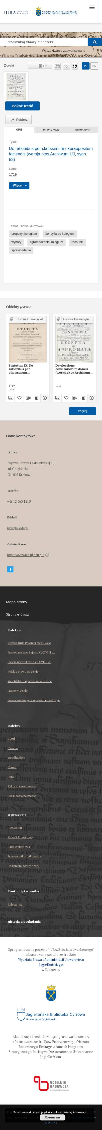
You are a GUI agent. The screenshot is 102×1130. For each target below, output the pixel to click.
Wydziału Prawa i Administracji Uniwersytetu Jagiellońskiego (51, 962)
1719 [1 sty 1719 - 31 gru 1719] (13, 174)
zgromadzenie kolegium (46, 242)
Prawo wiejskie (18, 690)
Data (11, 777)
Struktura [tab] (82, 129)
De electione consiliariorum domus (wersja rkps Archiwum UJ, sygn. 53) (72, 369)
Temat (12, 767)
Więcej (82, 411)
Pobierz (18, 119)
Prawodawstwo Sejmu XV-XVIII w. (31, 652)
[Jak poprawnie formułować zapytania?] (93, 50)
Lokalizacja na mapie (22, 796)
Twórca (13, 748)
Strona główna (17, 614)
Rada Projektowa (19, 847)
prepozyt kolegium (24, 233)
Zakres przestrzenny (22, 786)
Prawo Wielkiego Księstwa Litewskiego (34, 700)
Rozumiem (52, 1117)
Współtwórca (16, 757)
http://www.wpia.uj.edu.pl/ (28, 555)
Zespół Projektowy (20, 837)
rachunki (78, 242)
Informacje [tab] (51, 129)
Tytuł (11, 738)
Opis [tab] (19, 129)
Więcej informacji (75, 1112)
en (94, 66)
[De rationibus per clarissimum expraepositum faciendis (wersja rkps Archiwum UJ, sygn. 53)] (16, 86)
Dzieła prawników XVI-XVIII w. (29, 662)
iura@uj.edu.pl (17, 528)
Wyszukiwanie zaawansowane (63, 50)
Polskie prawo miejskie (23, 671)
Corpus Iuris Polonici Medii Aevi (29, 643)
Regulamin (15, 827)
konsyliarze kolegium (60, 233)
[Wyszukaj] (95, 42)
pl (85, 66)
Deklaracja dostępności (23, 866)
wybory (16, 242)
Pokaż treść (22, 106)
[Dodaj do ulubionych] (66, 66)
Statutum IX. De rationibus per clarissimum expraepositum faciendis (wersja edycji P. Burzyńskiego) (27, 369)
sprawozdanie (21, 250)
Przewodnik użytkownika (25, 856)
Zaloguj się (15, 904)
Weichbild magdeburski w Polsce (30, 681)
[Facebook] (10, 569)
